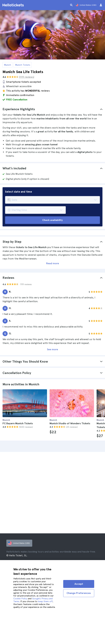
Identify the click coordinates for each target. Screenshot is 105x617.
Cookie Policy (20, 598)
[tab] (52, 109)
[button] (52, 109)
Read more (52, 263)
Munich (7, 65)
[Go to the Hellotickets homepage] (13, 5)
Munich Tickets (22, 65)
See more (52, 349)
